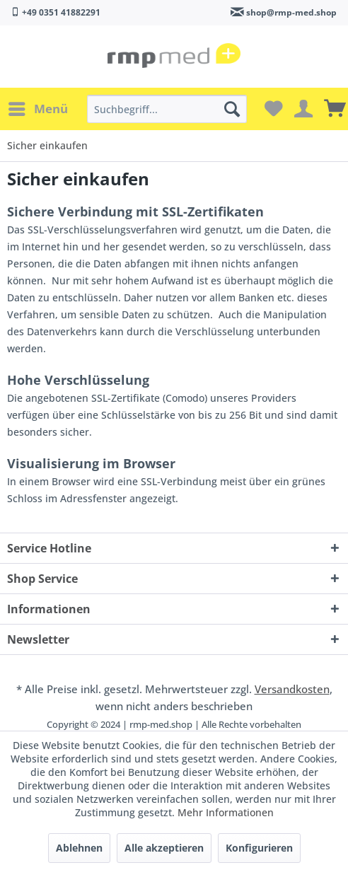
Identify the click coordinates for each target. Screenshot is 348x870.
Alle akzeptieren (164, 847)
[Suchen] (232, 109)
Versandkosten (292, 689)
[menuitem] (37, 109)
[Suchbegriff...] (167, 109)
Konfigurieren (259, 847)
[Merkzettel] (271, 109)
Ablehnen (79, 847)
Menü (38, 107)
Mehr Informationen (226, 812)
